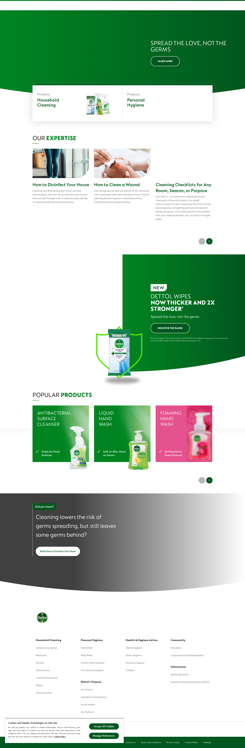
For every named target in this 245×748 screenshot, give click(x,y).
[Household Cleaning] (77, 103)
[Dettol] (36, 6)
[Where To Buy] (194, 6)
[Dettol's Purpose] (114, 6)
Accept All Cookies (104, 726)
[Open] (209, 5)
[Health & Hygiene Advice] (147, 6)
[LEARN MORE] (165, 61)
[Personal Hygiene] (167, 103)
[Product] (92, 5)
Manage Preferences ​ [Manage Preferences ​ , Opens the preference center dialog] (104, 735)
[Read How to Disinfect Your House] (58, 551)
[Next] (209, 480)
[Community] (173, 6)
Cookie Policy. (60, 736)
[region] (64, 730)
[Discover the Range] (170, 328)
